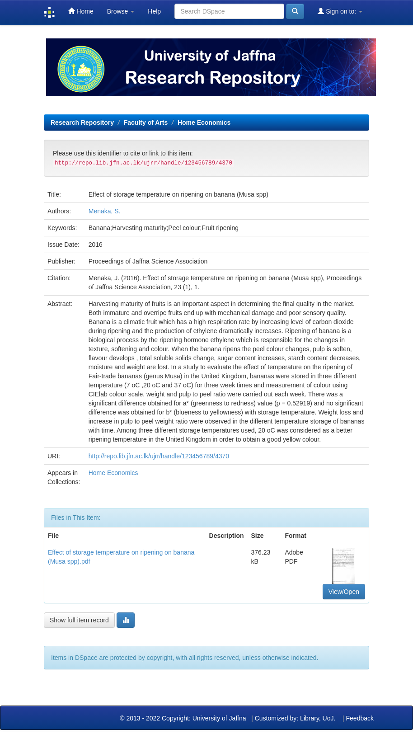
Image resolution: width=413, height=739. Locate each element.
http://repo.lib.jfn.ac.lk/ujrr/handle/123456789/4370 (159, 456)
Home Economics (204, 122)
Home (80, 11)
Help (154, 11)
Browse (121, 11)
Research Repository (82, 122)
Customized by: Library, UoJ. (295, 718)
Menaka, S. (105, 211)
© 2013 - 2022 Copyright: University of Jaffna (184, 718)
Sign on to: (340, 11)
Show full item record (79, 620)
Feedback (360, 718)
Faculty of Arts (146, 122)
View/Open (344, 591)
